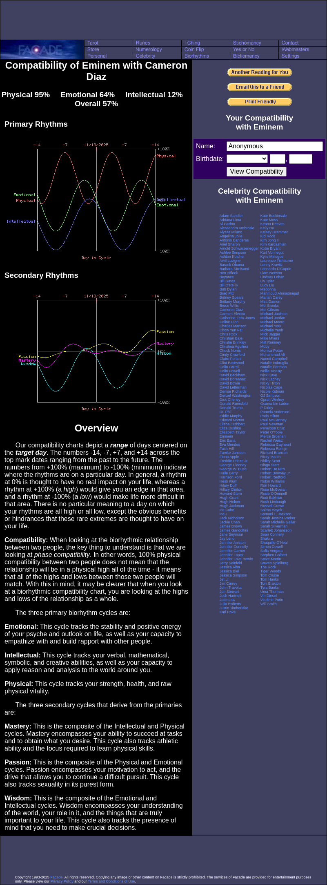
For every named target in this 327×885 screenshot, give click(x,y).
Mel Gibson (269, 310)
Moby (264, 346)
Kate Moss (269, 220)
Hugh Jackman (232, 506)
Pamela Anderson (274, 412)
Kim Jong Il (269, 240)
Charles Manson (233, 326)
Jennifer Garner (232, 551)
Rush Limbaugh (273, 502)
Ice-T (224, 514)
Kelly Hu (267, 228)
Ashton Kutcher (232, 257)
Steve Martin (270, 559)
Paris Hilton (269, 416)
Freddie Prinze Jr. (234, 461)
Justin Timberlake (234, 608)
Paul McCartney (273, 420)
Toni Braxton (270, 583)
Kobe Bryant (270, 248)
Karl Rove (228, 612)
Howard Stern (231, 494)
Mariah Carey (271, 297)
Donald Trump (231, 408)
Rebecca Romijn (273, 449)
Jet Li (224, 579)
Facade (56, 877)
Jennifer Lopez (232, 555)
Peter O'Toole (271, 432)
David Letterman (233, 387)
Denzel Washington (235, 395)
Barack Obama (232, 265)
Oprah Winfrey (272, 400)
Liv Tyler (267, 281)
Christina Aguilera (234, 346)
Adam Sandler (231, 216)
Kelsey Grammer (274, 232)
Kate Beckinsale (273, 216)
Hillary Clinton (231, 489)
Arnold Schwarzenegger (239, 248)
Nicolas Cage (271, 387)
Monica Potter (271, 351)
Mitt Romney (270, 342)
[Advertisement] (163, 20)
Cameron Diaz (231, 310)
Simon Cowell (271, 547)
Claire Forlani (231, 359)
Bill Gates (228, 281)
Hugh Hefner (230, 502)
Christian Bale (231, 338)
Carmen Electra (232, 314)
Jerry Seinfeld (231, 563)
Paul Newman (271, 424)
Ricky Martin (270, 457)
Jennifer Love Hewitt (236, 559)
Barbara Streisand (234, 269)
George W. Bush (233, 469)
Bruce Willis (229, 306)
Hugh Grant (229, 498)
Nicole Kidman (272, 391)
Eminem (226, 436)
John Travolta (231, 588)
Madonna (268, 289)
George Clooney (233, 465)
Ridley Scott (270, 461)
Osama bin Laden (274, 404)
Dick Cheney (230, 400)
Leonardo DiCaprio (275, 269)
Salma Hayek (271, 510)
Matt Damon (270, 301)
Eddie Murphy (231, 416)
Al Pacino (227, 224)
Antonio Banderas (234, 240)
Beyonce (227, 277)
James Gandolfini (234, 530)
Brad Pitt (227, 293)
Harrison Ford (231, 477)
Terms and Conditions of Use (111, 881)
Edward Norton (232, 420)
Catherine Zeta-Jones (237, 318)
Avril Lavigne (230, 261)
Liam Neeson (271, 273)
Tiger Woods (270, 571)
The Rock (268, 567)
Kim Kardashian (273, 244)
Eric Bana (228, 440)
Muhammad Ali (272, 355)
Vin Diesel (268, 596)
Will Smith (268, 604)
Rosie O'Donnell (273, 494)
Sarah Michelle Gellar (278, 522)
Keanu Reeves (272, 224)
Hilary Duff (228, 485)
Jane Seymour (231, 534)
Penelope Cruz (272, 428)
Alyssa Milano (231, 232)
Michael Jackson (274, 314)
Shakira (266, 538)
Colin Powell (230, 371)
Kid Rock (267, 236)
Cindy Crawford (232, 355)
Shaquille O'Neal (274, 543)
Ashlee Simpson (233, 252)
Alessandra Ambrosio (237, 228)
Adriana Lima (230, 220)
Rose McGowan (273, 489)
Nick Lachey (270, 379)
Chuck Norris (230, 351)
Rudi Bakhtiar (271, 498)
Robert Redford (273, 477)
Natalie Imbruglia (274, 363)
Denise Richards (233, 391)
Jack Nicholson (232, 518)
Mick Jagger (270, 334)
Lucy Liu (267, 285)
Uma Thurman (272, 592)
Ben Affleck (229, 273)
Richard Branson (274, 453)
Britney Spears (232, 297)
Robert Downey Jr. (275, 473)
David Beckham (232, 375)
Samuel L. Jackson (275, 514)
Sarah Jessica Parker (278, 518)
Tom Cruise (269, 575)
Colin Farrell (230, 367)
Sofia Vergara (271, 551)
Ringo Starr (269, 465)
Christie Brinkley (233, 342)
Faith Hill (227, 449)
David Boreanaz (233, 379)
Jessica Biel (229, 571)
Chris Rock (229, 334)
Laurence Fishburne (276, 261)
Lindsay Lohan (272, 277)
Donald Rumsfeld (234, 404)
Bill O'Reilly (229, 285)
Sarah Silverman (274, 526)
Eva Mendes (230, 444)
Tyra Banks (269, 588)
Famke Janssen (233, 453)
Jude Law (228, 600)
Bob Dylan (228, 289)
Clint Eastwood (232, 363)
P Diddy (266, 408)
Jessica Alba (230, 567)
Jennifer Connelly (234, 547)
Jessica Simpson (233, 575)
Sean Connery (272, 534)
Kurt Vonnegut (272, 252)
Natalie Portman (273, 367)
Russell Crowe (272, 506)
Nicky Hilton (270, 383)
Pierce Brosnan (273, 436)
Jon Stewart (229, 592)
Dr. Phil (225, 412)
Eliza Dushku (230, 428)
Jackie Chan (230, 522)
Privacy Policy (62, 881)
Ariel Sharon (230, 244)
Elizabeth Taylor (232, 432)
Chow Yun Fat (231, 330)
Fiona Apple (229, 457)
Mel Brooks (269, 306)
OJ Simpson (270, 395)
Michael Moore (272, 322)
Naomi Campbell (274, 359)
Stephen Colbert (273, 555)
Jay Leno (227, 538)
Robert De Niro (272, 469)
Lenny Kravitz (271, 265)
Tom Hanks (269, 579)
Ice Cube (227, 510)
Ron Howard (270, 485)
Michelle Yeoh (271, 330)
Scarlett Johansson (276, 530)
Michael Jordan (272, 318)
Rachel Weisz (271, 440)
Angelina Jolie (231, 236)
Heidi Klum (229, 481)
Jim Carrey (229, 583)
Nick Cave (268, 375)
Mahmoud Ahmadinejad (279, 293)
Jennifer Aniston (233, 543)
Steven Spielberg (274, 563)
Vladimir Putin (271, 600)
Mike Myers (269, 338)
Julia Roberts (230, 604)
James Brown (231, 526)
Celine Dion (229, 322)
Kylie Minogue (272, 257)
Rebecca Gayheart (275, 444)
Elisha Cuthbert (232, 424)
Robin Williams (272, 481)
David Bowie (230, 383)
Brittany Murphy (232, 301)
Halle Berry (229, 473)
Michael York (270, 326)
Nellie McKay (271, 371)
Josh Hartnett (231, 596)
